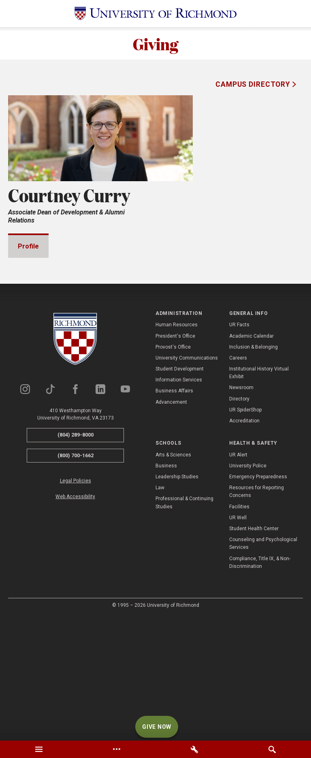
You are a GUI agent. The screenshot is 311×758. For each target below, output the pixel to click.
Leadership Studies (177, 600)
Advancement (171, 525)
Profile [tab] (28, 246)
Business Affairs (174, 514)
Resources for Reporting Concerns (256, 614)
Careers (238, 481)
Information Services (179, 503)
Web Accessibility (75, 620)
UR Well (238, 641)
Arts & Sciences (173, 578)
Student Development (180, 492)
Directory (239, 522)
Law (160, 611)
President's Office (175, 459)
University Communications (187, 481)
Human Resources (177, 448)
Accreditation (244, 544)
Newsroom (241, 511)
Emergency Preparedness (258, 600)
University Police (247, 589)
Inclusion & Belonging (253, 470)
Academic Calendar (251, 459)
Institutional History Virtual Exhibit (259, 496)
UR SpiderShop (245, 533)
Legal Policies (75, 604)
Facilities (239, 630)
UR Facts (239, 448)
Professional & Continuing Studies (184, 625)
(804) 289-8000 (76, 558)
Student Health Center (254, 652)
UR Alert (238, 578)
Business (166, 589)
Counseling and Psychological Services (263, 666)
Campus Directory (253, 84)
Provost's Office (173, 470)
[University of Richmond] (155, 13)
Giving (155, 43)
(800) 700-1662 (76, 579)
